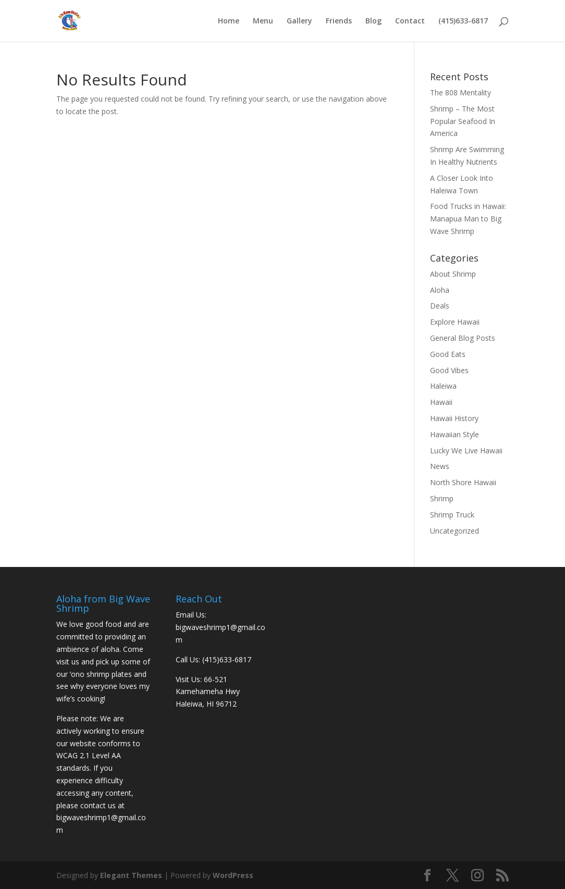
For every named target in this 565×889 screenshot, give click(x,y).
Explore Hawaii (455, 322)
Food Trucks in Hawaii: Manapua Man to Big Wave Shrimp (468, 218)
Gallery (299, 21)
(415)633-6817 (463, 21)
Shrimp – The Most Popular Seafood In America (462, 121)
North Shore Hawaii (463, 482)
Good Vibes (449, 370)
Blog (373, 21)
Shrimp (441, 498)
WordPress (233, 875)
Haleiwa (443, 386)
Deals (439, 306)
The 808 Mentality (460, 92)
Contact (410, 21)
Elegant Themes (131, 875)
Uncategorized (454, 531)
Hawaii (441, 402)
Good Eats (447, 354)
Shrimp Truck (452, 515)
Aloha (439, 290)
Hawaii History (454, 418)
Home (228, 21)
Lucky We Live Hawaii (466, 450)
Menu (263, 21)
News (439, 466)
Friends (339, 21)
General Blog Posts (462, 338)
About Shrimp (453, 274)
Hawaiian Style (454, 434)
